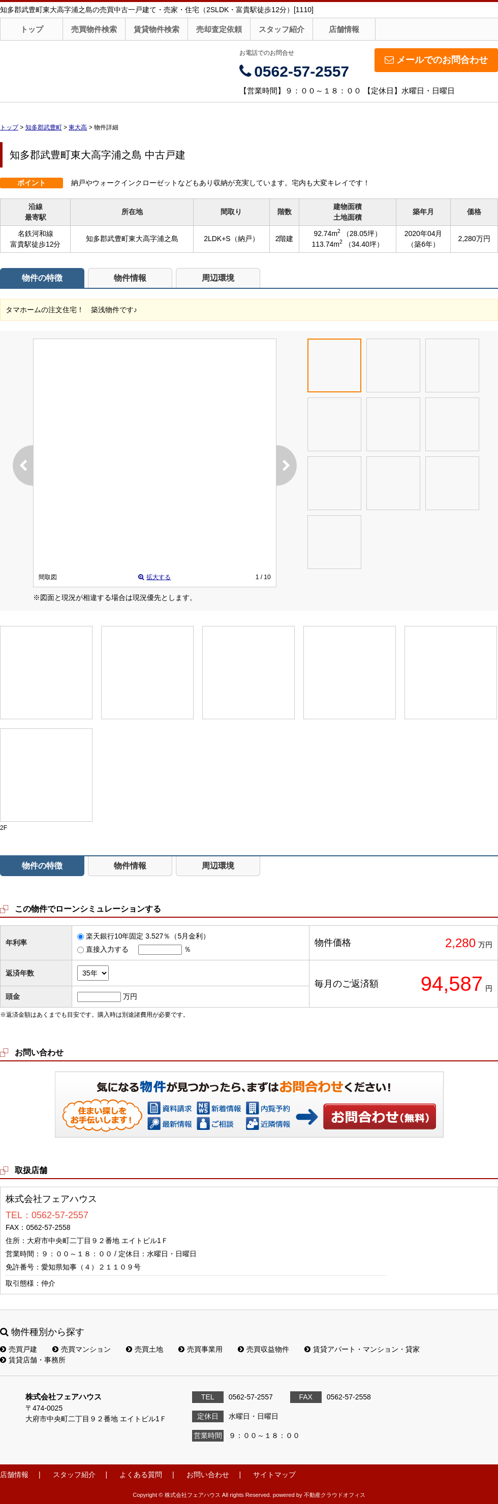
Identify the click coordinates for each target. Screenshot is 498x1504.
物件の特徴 (42, 278)
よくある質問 (140, 1474)
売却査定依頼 (219, 29)
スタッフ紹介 (281, 29)
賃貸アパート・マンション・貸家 (362, 1349)
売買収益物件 (263, 1349)
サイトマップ (274, 1474)
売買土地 (144, 1349)
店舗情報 (344, 29)
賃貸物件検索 (156, 29)
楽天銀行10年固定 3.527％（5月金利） (148, 936)
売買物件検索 (94, 29)
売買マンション (81, 1349)
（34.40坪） (364, 244)
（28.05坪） (362, 233)
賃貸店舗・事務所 (33, 1360)
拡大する (154, 577)
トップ (31, 29)
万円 (130, 996)
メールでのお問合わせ (436, 60)
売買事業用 (200, 1349)
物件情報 (130, 278)
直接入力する (107, 949)
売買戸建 (18, 1349)
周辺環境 (218, 278)
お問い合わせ (380, 1116)
